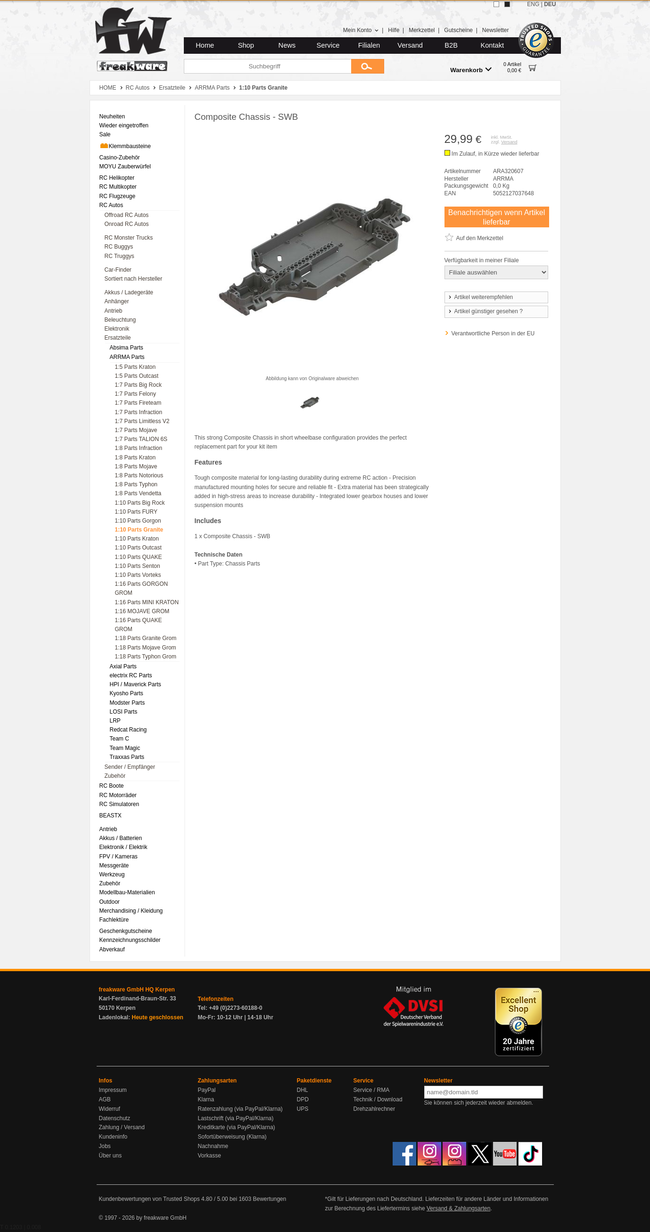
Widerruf (109, 1109)
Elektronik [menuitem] (117, 328)
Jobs (105, 1146)
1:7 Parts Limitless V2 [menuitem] (142, 421)
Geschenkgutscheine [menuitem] (125, 931)
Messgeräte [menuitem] (114, 865)
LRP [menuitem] (115, 720)
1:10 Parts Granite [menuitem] (139, 529)
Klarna (206, 1099)
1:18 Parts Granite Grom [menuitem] (146, 638)
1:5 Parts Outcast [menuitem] (137, 376)
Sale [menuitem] (105, 134)
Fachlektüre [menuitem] (114, 919)
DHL (302, 1090)
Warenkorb (471, 70)
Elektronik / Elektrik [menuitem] (123, 847)
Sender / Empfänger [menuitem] (130, 767)
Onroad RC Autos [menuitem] (127, 224)
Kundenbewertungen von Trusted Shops (149, 1199)
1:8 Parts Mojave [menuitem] (136, 466)
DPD (303, 1099)
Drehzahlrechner (374, 1109)
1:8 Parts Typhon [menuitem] (136, 484)
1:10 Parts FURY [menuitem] (136, 511)
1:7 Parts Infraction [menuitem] (139, 412)
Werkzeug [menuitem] (112, 874)
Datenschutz (115, 1118)
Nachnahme (213, 1146)
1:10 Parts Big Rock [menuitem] (140, 502)
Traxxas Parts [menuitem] (127, 757)
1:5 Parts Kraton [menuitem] (135, 367)
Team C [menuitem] (119, 738)
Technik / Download (378, 1099)
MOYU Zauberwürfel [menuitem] (125, 166)
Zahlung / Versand (122, 1127)
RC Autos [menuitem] (111, 205)
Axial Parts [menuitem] (123, 666)
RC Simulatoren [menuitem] (119, 804)
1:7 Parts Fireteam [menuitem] (138, 403)
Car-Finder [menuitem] (118, 269)
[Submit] (367, 66)
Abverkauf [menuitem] (112, 949)
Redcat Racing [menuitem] (128, 729)
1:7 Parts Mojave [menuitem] (136, 430)
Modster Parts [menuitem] (127, 702)
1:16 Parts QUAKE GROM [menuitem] (138, 625)
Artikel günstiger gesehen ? (485, 311)
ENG (533, 4)
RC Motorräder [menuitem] (118, 795)
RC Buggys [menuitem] (119, 246)
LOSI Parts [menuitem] (124, 711)
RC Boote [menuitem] (111, 785)
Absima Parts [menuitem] (126, 347)
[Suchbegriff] (267, 66)
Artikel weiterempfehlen (480, 297)
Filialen (369, 45)
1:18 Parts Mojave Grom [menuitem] (145, 647)
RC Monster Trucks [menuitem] (129, 237)
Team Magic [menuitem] (125, 748)
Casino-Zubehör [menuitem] (119, 157)
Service (328, 45)
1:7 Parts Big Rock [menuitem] (138, 385)
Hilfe (393, 30)
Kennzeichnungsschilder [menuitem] (130, 940)
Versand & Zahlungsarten (458, 1208)
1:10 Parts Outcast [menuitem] (138, 547)
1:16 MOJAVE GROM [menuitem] (142, 611)
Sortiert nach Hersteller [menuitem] (134, 278)
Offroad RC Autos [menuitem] (127, 215)
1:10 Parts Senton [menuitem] (137, 566)
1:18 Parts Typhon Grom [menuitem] (146, 656)
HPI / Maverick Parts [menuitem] (135, 684)
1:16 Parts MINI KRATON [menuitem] (147, 602)
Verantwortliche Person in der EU (493, 333)
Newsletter (495, 30)
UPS (303, 1109)
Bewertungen (269, 1199)
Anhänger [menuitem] (117, 301)
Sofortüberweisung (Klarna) (232, 1136)
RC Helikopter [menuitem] (117, 178)
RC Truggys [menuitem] (119, 256)
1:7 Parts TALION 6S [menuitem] (141, 439)
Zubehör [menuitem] (115, 776)
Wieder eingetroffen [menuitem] (124, 125)
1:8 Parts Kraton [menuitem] (135, 457)
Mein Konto (361, 30)
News (287, 45)
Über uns (110, 1155)
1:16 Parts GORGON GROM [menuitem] (141, 588)
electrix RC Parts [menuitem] (131, 675)
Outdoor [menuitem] (109, 902)
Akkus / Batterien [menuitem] (120, 838)
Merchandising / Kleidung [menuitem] (131, 910)
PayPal (207, 1090)
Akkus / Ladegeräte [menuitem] (129, 292)
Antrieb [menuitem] (114, 311)
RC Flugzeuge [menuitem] (117, 196)
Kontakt (492, 45)
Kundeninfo (113, 1136)
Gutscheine (458, 30)
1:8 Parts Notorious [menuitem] (139, 475)
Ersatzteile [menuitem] (118, 337)
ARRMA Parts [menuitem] (127, 357)
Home (205, 45)
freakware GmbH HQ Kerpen (137, 989)
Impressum (113, 1090)
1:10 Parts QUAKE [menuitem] (138, 557)
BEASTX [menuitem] (110, 815)
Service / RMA (372, 1090)
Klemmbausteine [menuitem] (125, 146)
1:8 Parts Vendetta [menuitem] (138, 493)
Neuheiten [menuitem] (112, 116)
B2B (451, 45)
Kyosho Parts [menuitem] (126, 693)
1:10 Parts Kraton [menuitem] (137, 538)
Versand (410, 45)
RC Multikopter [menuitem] (118, 186)
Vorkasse (209, 1155)
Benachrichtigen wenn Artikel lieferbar (496, 216)
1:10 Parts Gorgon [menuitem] (138, 520)
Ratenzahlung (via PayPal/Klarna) (240, 1109)
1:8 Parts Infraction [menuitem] (139, 448)
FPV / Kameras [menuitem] (118, 856)
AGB (105, 1099)
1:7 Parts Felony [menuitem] (135, 394)
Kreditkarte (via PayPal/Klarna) (236, 1127)
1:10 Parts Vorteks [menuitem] (138, 575)
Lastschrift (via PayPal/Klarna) (236, 1118)
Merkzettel (422, 30)
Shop (246, 45)
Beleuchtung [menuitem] (120, 319)
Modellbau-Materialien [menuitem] (127, 892)
